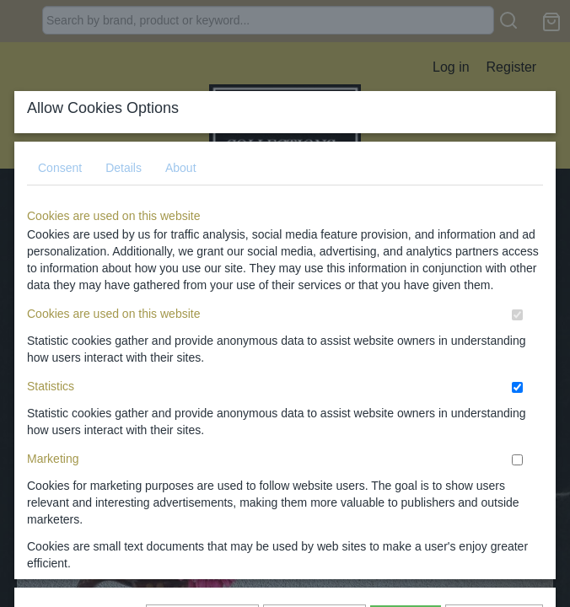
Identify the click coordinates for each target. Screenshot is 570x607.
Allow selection (315, 363)
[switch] (517, 287)
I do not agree (494, 363)
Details (123, 140)
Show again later (202, 363)
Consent (60, 140)
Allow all (405, 363)
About (180, 140)
